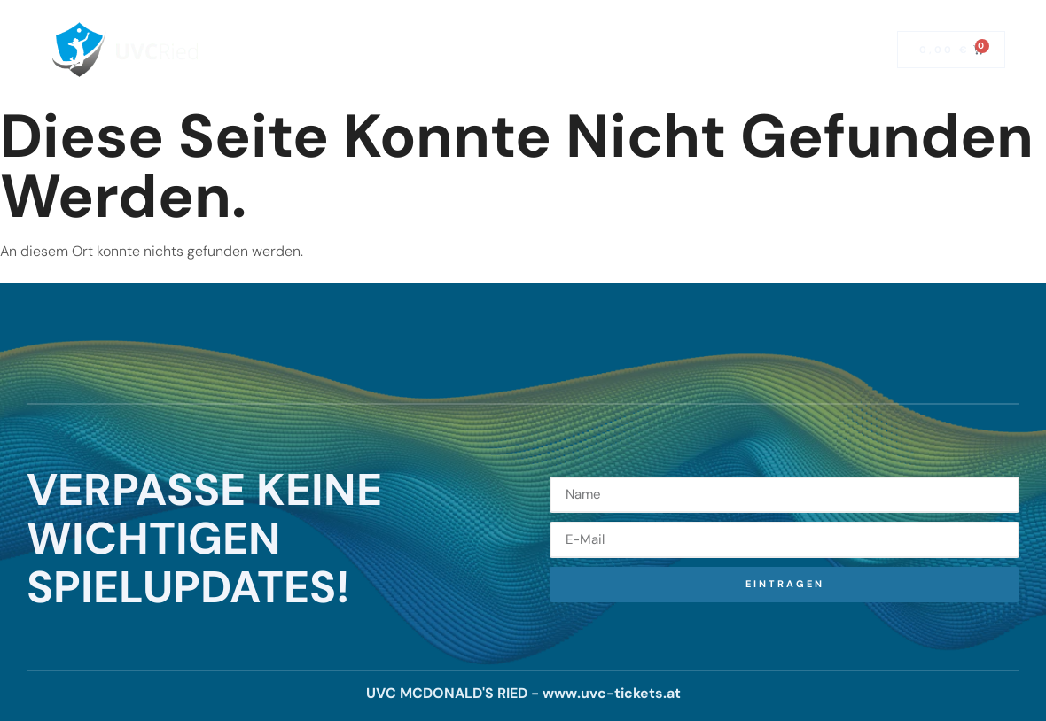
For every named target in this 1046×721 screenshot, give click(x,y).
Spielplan (510, 29)
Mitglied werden (500, 70)
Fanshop (615, 70)
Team (664, 29)
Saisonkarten (402, 29)
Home (305, 29)
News (593, 29)
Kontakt (742, 29)
